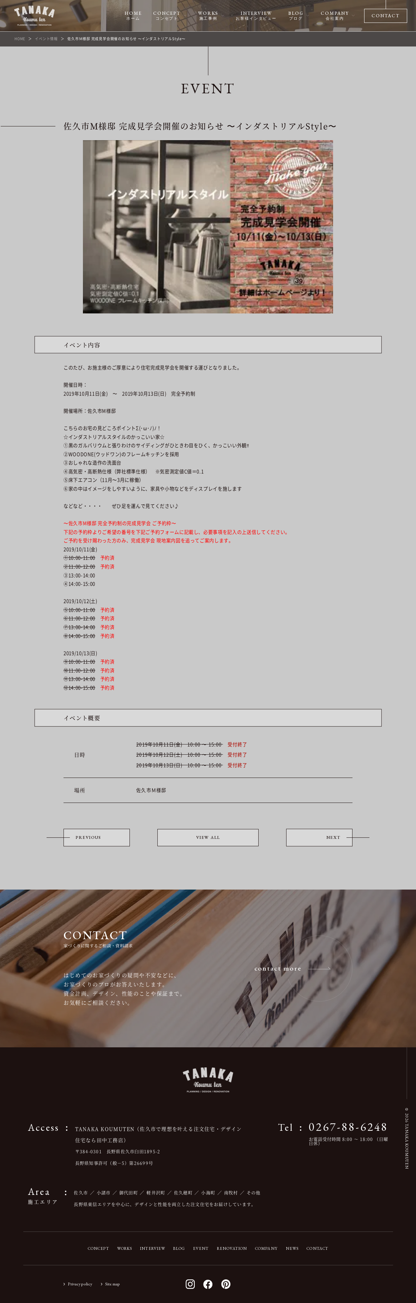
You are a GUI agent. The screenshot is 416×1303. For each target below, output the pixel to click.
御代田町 (128, 1193)
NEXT (333, 837)
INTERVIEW (152, 1248)
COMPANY (266, 1248)
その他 (254, 1193)
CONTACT (317, 1248)
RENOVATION (232, 1248)
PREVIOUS (88, 837)
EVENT (201, 1248)
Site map (112, 1284)
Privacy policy (80, 1284)
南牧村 (231, 1193)
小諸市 (104, 1193)
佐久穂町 (183, 1193)
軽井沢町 (155, 1193)
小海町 (208, 1193)
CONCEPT (98, 1248)
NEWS (292, 1248)
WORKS (124, 1248)
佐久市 (81, 1193)
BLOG (179, 1248)
